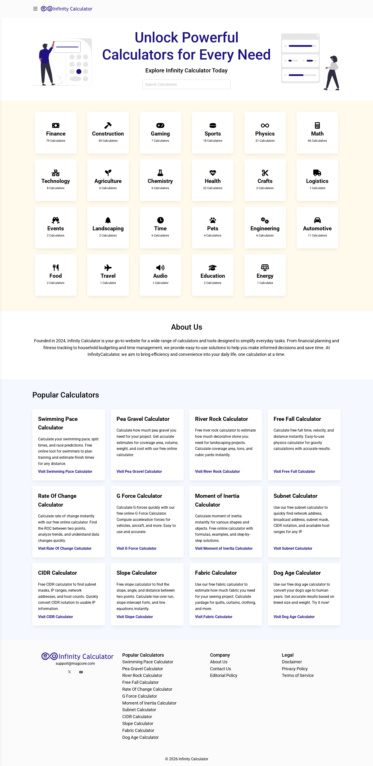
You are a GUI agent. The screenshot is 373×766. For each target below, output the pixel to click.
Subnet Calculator (139, 709)
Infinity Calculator (193, 759)
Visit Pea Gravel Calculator (139, 471)
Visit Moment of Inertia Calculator (224, 548)
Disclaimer (292, 661)
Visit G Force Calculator (137, 548)
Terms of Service (298, 675)
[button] (69, 672)
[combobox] (186, 84)
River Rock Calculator (142, 675)
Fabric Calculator (138, 730)
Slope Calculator (137, 723)
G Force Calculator (139, 696)
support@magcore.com (75, 663)
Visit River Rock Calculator (217, 471)
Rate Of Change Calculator (147, 689)
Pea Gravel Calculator (142, 668)
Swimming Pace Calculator (147, 661)
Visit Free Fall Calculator (294, 471)
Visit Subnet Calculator (293, 548)
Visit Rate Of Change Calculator (65, 548)
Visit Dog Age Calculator (294, 617)
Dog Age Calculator (140, 737)
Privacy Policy (295, 668)
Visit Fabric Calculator (213, 617)
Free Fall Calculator (140, 682)
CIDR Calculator (137, 716)
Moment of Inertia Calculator (149, 703)
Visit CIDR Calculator (55, 617)
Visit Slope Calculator (135, 617)
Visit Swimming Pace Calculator (65, 471)
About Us (218, 661)
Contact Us (220, 668)
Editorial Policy (223, 675)
